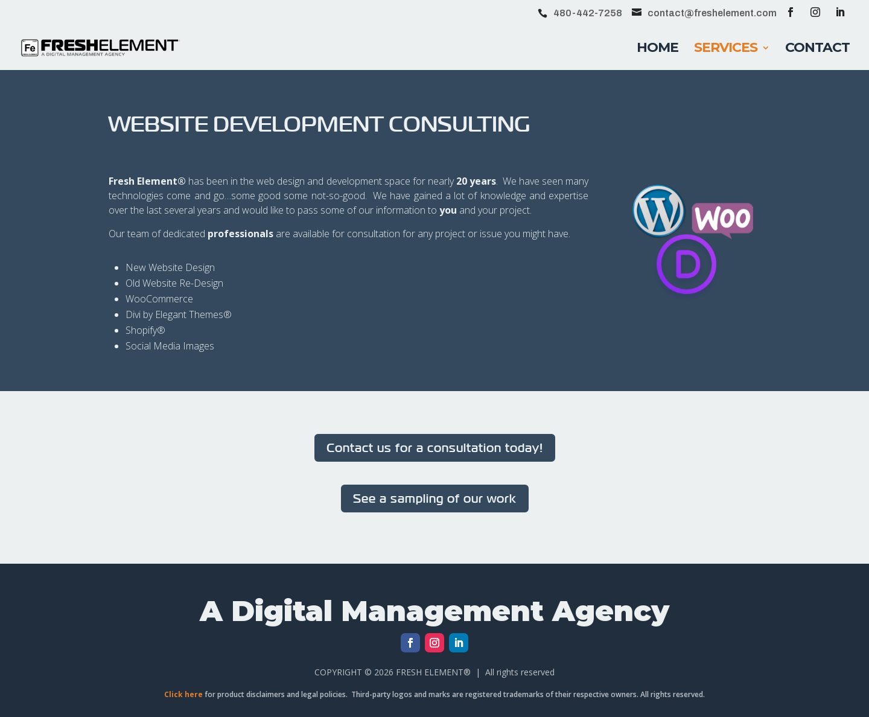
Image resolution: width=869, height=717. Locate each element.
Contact (817, 49)
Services (725, 49)
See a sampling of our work (435, 498)
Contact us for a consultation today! (434, 447)
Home (657, 49)
